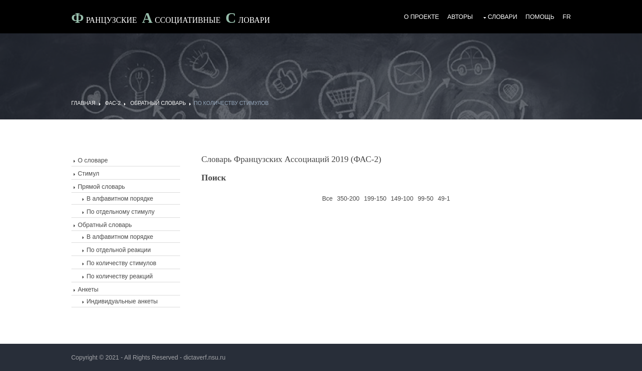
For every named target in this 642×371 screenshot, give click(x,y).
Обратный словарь (158, 103)
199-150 (375, 198)
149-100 (402, 198)
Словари (502, 16)
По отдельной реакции (119, 249)
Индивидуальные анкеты (122, 301)
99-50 (425, 198)
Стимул (88, 173)
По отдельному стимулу (121, 211)
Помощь (539, 16)
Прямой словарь (101, 186)
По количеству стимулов (231, 103)
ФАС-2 (113, 103)
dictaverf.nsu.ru (205, 357)
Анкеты (88, 289)
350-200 (348, 198)
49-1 (444, 198)
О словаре (93, 160)
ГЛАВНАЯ (83, 103)
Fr (567, 16)
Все (327, 198)
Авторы (460, 16)
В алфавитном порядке (120, 198)
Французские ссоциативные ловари (170, 19)
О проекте (421, 16)
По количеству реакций (120, 276)
